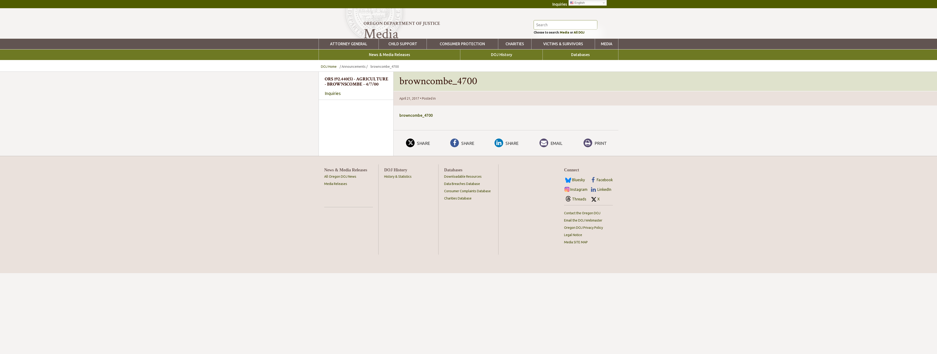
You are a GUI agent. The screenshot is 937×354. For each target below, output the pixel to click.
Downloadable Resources (463, 257)
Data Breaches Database (462, 265)
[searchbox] (356, 161)
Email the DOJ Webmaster (583, 301)
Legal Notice (573, 316)
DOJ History (501, 81)
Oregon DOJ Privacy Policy (583, 308)
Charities (515, 70)
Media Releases (335, 265)
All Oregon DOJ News (340, 257)
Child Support (402, 70)
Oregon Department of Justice (402, 23)
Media (571, 58)
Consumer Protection (462, 70)
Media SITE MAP (576, 323)
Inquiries (559, 4)
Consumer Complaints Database (467, 272)
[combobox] (356, 160)
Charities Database (458, 279)
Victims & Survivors (563, 70)
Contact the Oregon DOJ (582, 294)
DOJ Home (329, 92)
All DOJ (589, 58)
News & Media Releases (389, 81)
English (577, 3)
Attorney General (348, 70)
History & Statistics (398, 257)
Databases (580, 81)
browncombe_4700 (416, 141)
